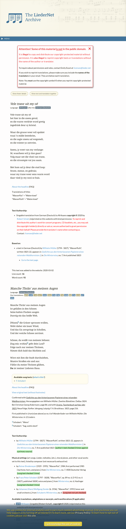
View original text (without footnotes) (28, 392)
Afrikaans (25, 504)
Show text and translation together (43, 94)
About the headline (20, 387)
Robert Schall (23, 219)
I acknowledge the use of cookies (63, 523)
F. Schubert (21, 381)
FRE (58, 295)
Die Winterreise (24, 448)
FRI (62, 295)
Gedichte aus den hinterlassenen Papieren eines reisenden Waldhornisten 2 (50, 444)
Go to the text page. (29, 260)
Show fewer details (19, 94)
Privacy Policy (82, 512)
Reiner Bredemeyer (27, 466)
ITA (73, 295)
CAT (31, 295)
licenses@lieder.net (82, 68)
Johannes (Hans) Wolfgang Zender (34, 489)
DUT (40, 295)
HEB (66, 295)
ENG (45, 295)
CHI (35, 295)
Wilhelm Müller (26, 441)
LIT (82, 295)
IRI (70, 295)
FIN (53, 295)
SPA (12, 298)
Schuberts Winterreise (47, 493)
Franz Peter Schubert (28, 478)
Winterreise (63, 481)
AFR (26, 295)
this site (31, 515)
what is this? (38, 377)
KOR (78, 295)
